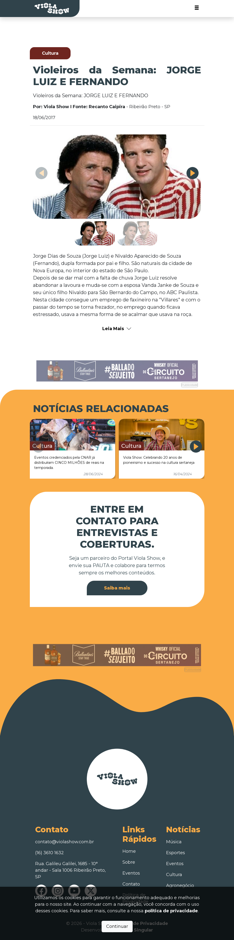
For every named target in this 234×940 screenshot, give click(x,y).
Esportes (175, 852)
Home (129, 851)
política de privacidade (171, 911)
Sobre (128, 862)
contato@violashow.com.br (64, 841)
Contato (131, 884)
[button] (192, 173)
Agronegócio (180, 885)
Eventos (131, 873)
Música (174, 841)
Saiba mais (117, 588)
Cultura (174, 874)
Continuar (117, 926)
